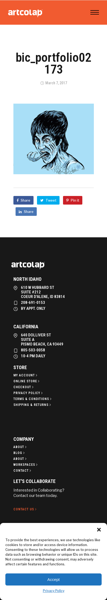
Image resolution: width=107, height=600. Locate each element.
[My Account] (25, 375)
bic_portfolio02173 (53, 63)
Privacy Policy (53, 591)
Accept (53, 579)
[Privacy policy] (28, 393)
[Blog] (19, 452)
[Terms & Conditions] (33, 399)
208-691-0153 (33, 302)
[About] (20, 447)
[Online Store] (26, 381)
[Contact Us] (25, 509)
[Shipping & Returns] (32, 404)
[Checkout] (24, 387)
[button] (99, 529)
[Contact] (22, 470)
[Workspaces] (26, 464)
